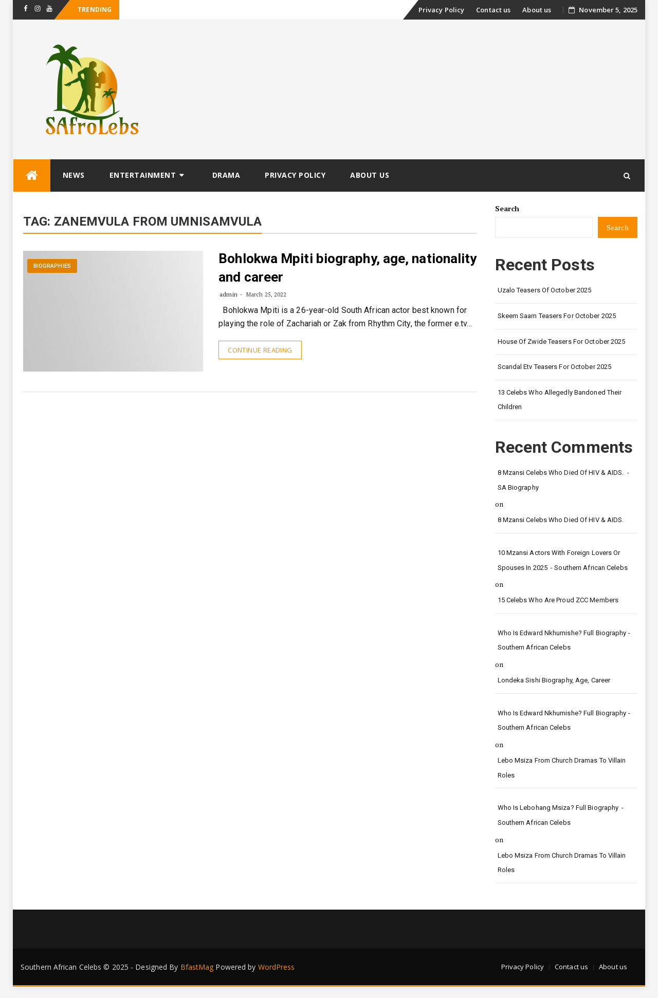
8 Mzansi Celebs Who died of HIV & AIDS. (562, 520)
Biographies (52, 266)
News (74, 175)
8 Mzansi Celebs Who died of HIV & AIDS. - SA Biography (563, 480)
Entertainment (142, 175)
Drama (226, 175)
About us (536, 9)
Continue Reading (260, 350)
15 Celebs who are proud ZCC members (558, 600)
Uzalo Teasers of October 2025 (545, 290)
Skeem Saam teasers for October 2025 (557, 316)
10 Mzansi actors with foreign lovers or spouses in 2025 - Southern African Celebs (563, 560)
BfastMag (197, 967)
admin (228, 294)
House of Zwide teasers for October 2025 (562, 341)
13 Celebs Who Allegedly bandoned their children (560, 400)
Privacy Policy (441, 9)
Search (507, 208)
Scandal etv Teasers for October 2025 (555, 367)
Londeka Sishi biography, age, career (554, 680)
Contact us (493, 9)
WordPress (276, 967)
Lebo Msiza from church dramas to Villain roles (562, 767)
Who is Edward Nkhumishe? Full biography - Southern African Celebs (564, 640)
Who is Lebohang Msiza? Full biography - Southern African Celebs (561, 815)
